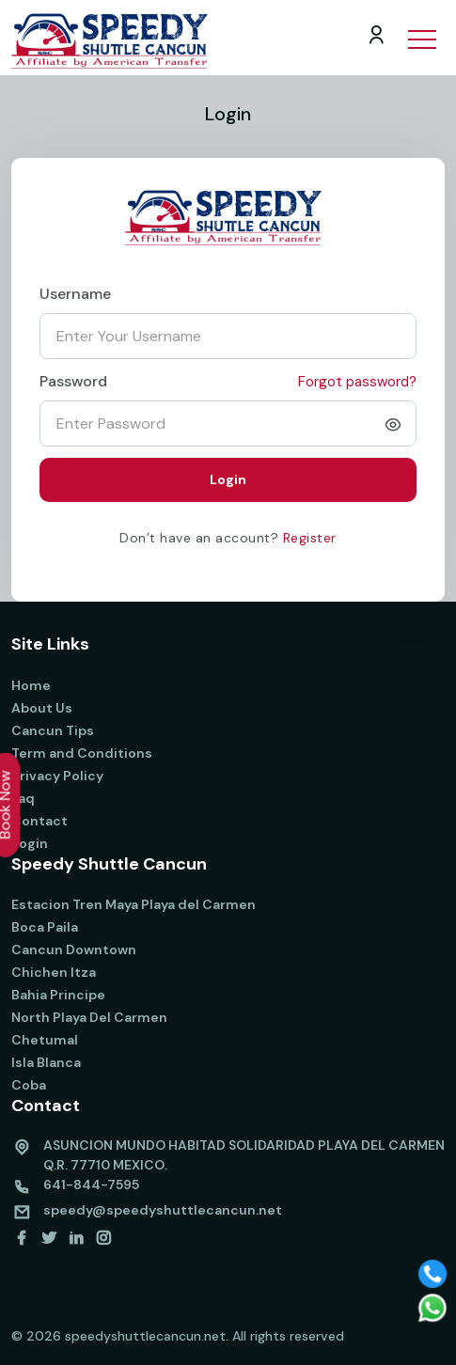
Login (29, 843)
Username (75, 294)
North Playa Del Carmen (89, 1017)
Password (73, 381)
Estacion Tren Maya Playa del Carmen (133, 904)
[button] (420, 26)
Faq (23, 798)
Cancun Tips (52, 730)
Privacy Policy (57, 775)
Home (31, 685)
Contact (39, 820)
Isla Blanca (46, 1062)
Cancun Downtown (73, 949)
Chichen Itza (53, 972)
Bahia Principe (58, 994)
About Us (41, 707)
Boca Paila (44, 926)
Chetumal (44, 1039)
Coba (28, 1084)
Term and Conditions (81, 753)
